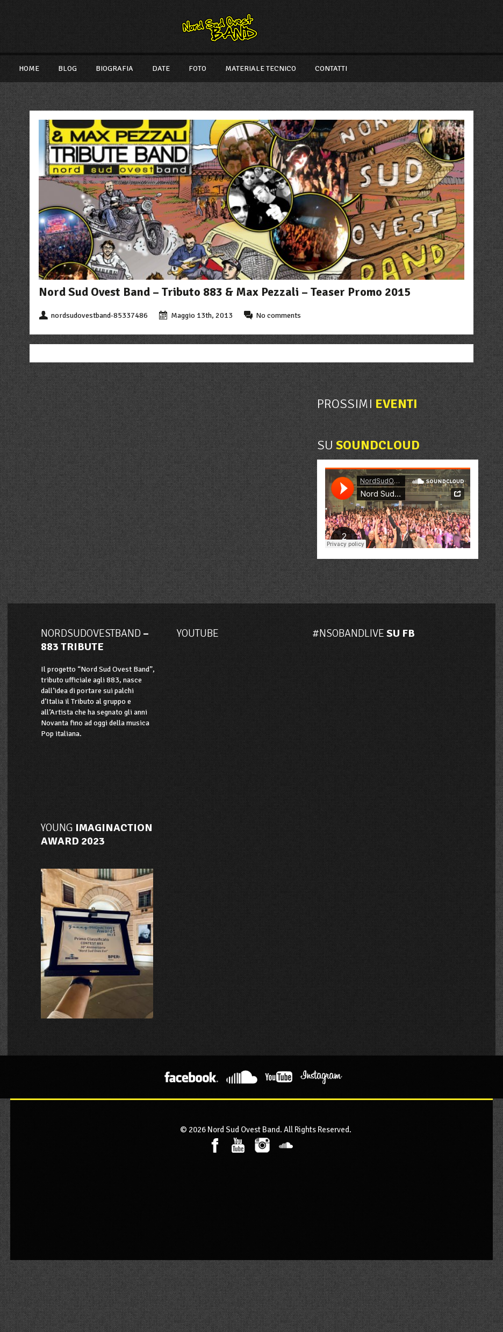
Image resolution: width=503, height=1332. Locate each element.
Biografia (114, 68)
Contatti (331, 68)
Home (29, 68)
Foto (197, 68)
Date (161, 68)
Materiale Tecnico (260, 68)
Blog (67, 68)
